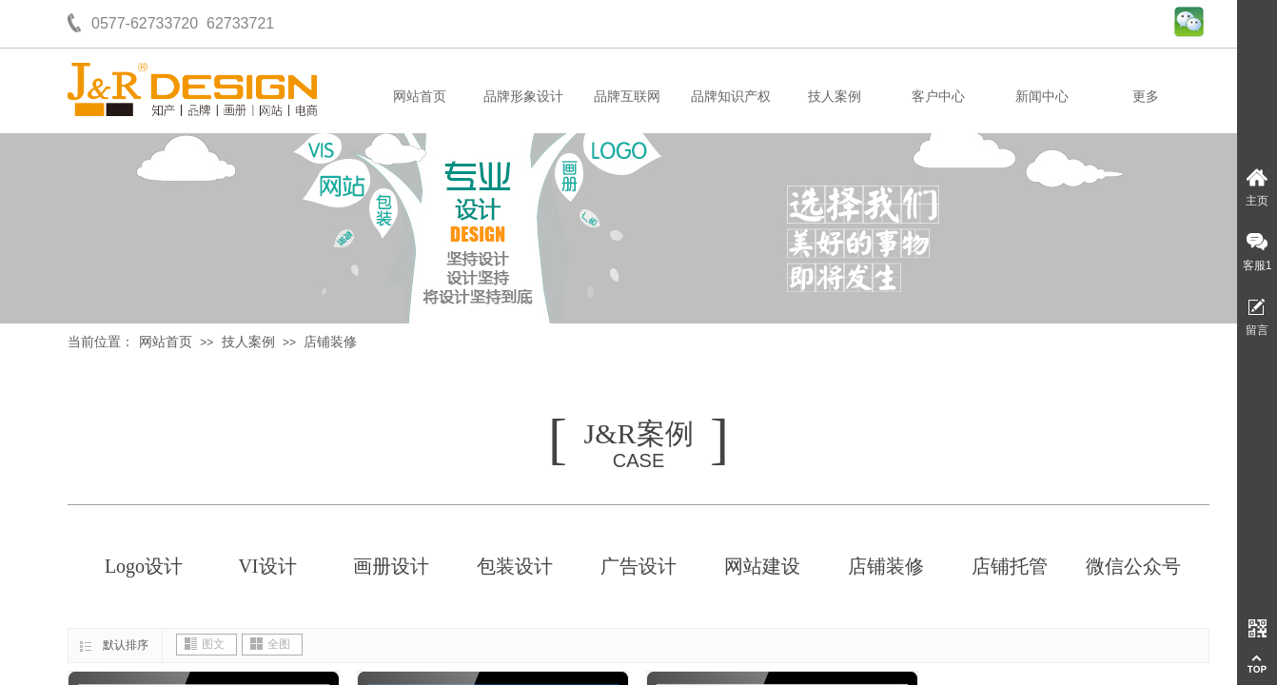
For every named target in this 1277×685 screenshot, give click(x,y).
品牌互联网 (627, 96)
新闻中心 (1042, 96)
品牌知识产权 (731, 96)
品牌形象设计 (523, 96)
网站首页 (419, 96)
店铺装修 (330, 342)
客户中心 (938, 96)
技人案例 (834, 96)
